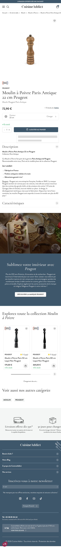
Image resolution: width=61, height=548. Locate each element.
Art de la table (14, 13)
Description (30, 147)
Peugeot (19, 400)
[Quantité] (7, 129)
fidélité (56, 108)
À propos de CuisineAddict (30, 466)
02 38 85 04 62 (11, 517)
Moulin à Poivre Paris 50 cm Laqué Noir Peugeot (16, 359)
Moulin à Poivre (33, 13)
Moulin (23, 13)
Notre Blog (30, 460)
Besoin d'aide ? (30, 453)
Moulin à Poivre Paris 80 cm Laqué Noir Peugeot (44, 359)
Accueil (4, 13)
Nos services (30, 472)
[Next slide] (54, 374)
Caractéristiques (30, 203)
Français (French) (30, 506)
